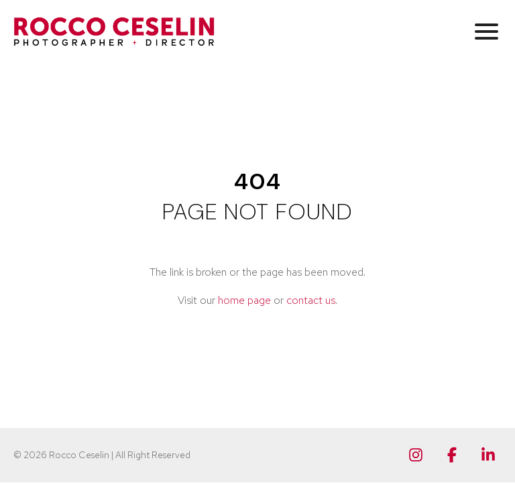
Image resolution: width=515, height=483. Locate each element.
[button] (486, 30)
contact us (310, 300)
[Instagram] (415, 454)
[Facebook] (452, 454)
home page (244, 300)
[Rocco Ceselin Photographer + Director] (114, 31)
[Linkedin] (488, 454)
